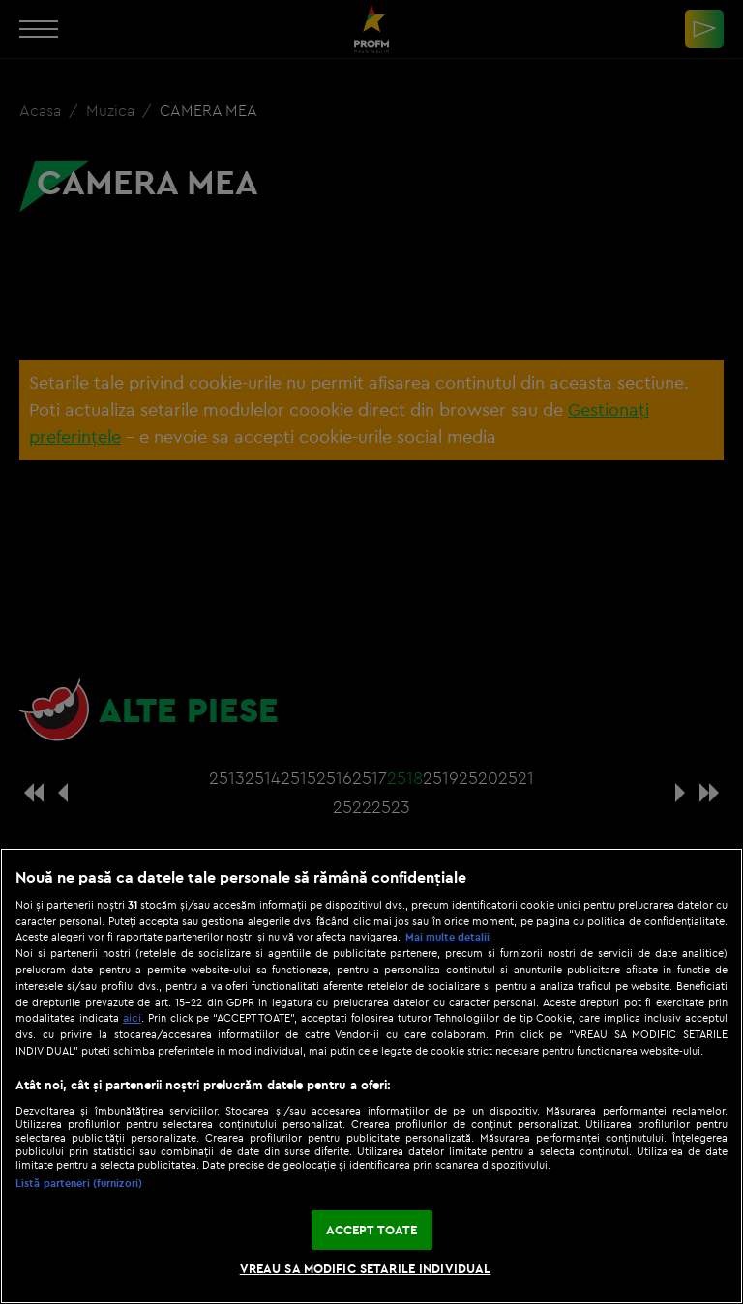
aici (132, 1017)
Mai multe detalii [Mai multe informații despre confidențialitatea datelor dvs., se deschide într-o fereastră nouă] (447, 936)
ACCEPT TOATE (372, 1229)
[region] (371, 1076)
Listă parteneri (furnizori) (78, 1183)
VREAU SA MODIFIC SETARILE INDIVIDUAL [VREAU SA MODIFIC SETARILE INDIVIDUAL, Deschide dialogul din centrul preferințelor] (365, 1268)
